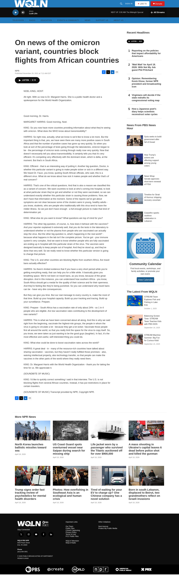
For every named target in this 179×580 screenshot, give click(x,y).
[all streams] (158, 18)
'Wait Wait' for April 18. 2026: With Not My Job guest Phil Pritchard (144, 73)
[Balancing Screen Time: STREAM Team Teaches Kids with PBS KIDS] (135, 325)
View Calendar (145, 285)
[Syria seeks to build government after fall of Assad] (135, 146)
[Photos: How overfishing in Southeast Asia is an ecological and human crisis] (70, 481)
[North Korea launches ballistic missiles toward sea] (32, 436)
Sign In (129, 6)
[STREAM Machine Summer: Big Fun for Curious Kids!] (135, 344)
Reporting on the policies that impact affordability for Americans (146, 59)
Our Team (69, 532)
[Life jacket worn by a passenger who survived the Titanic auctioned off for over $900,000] (108, 436)
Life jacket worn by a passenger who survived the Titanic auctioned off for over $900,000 (107, 454)
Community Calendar (145, 269)
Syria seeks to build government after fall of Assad (152, 145)
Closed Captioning (73, 536)
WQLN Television (72, 546)
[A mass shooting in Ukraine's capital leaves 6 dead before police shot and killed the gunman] (146, 436)
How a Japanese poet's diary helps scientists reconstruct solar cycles (144, 117)
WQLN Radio (71, 548)
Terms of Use (71, 540)
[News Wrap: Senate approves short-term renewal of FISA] (135, 185)
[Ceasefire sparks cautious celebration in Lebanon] (135, 222)
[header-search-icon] (121, 6)
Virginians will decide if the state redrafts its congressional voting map (146, 103)
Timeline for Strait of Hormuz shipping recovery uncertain (152, 203)
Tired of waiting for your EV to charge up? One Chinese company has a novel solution (106, 500)
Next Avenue (103, 532)
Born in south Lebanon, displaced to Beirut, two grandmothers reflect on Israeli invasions (144, 500)
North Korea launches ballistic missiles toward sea (30, 453)
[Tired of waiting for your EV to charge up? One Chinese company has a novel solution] (108, 481)
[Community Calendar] (145, 251)
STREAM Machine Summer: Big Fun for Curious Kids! (152, 343)
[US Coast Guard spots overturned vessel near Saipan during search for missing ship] (70, 436)
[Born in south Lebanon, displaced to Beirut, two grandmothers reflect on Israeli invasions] (146, 481)
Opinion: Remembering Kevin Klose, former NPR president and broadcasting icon (146, 88)
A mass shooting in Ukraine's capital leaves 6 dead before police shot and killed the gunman (145, 454)
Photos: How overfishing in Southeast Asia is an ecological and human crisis (70, 500)
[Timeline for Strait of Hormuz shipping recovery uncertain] (135, 204)
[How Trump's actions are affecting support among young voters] (135, 164)
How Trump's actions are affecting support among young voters (151, 165)
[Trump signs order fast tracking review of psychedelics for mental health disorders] (32, 481)
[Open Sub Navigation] (26, 26)
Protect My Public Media (107, 534)
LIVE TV (143, 6)
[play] (16, 18)
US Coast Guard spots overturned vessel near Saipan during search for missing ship (69, 454)
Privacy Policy (71, 538)
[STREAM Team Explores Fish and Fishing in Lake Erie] (135, 306)
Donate (160, 6)
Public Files (70, 534)
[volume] (23, 18)
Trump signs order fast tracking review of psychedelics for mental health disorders (30, 500)
